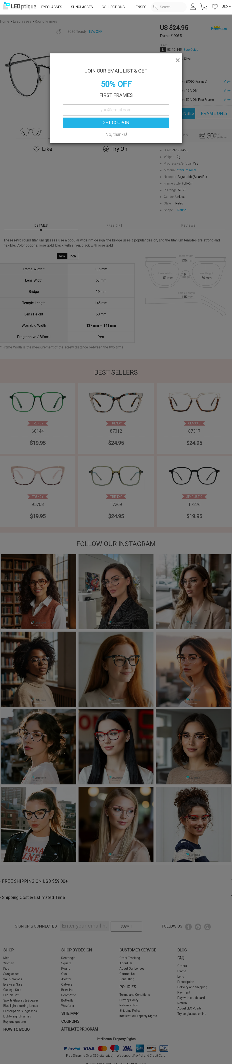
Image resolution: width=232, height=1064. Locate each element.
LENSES (140, 7)
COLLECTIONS (113, 7)
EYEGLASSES (51, 7)
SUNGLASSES (82, 7)
